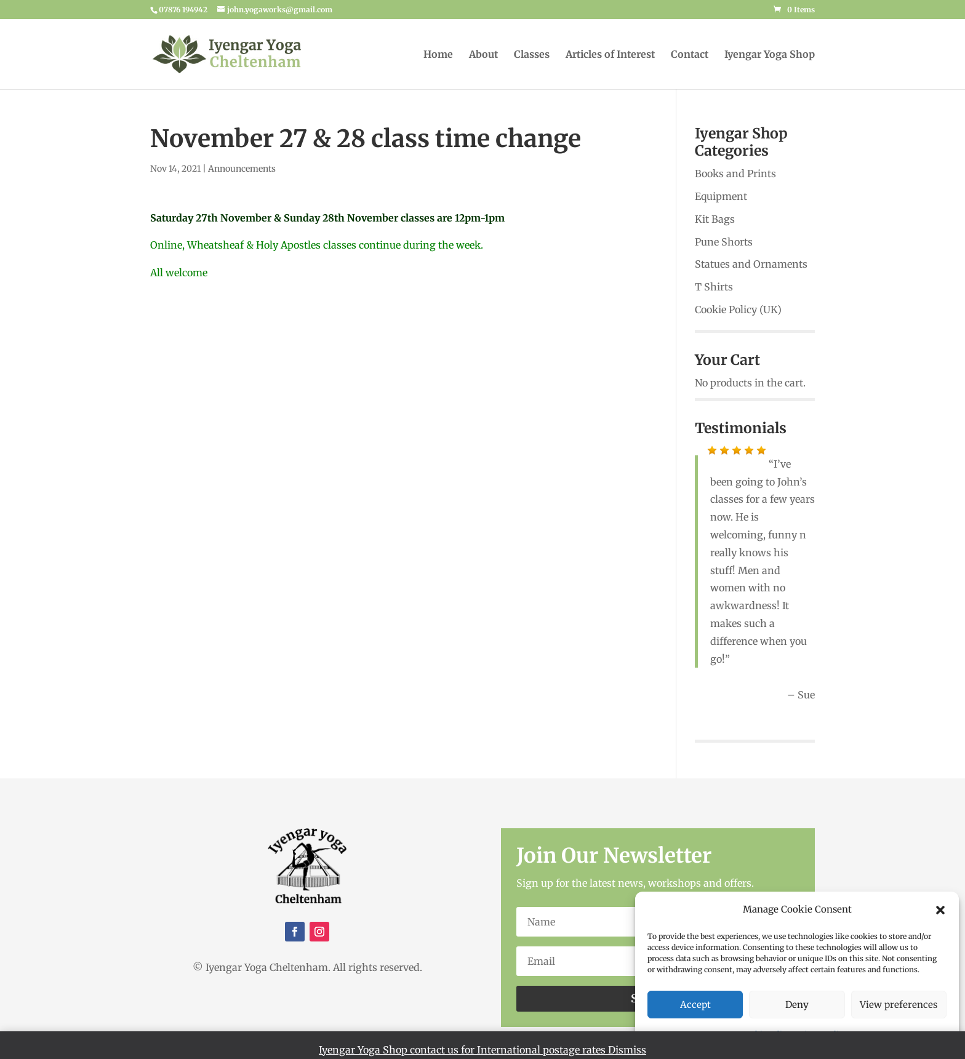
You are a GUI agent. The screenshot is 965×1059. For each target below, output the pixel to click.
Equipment (721, 196)
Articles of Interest (610, 55)
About (483, 55)
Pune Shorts (724, 242)
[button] (940, 910)
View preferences (898, 1004)
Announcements (242, 168)
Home (438, 55)
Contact (689, 55)
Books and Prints (735, 173)
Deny (797, 1004)
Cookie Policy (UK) (738, 309)
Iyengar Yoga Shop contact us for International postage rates (463, 1050)
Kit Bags (715, 219)
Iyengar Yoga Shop (769, 55)
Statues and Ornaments (751, 264)
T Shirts (714, 287)
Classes (532, 55)
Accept (695, 1004)
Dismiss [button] (627, 1050)
